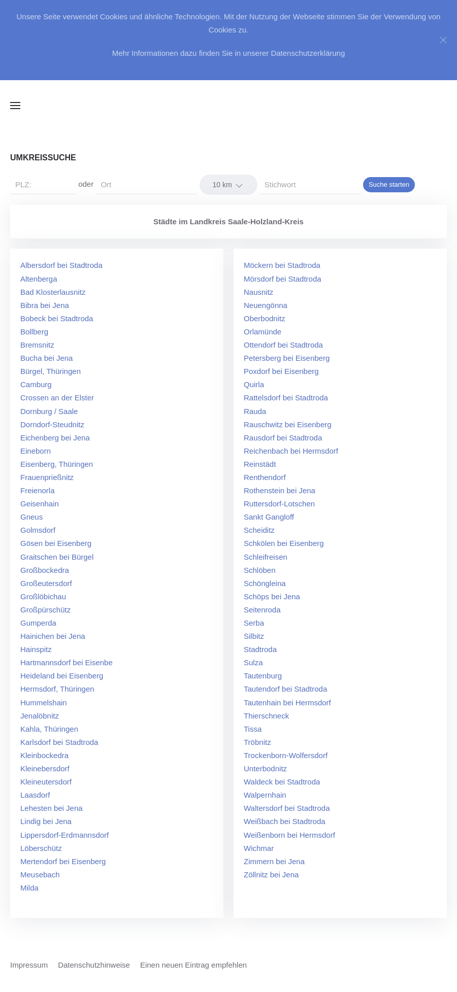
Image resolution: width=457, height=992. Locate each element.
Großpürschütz (45, 609)
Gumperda (38, 623)
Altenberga (38, 279)
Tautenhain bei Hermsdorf (287, 702)
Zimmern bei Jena (274, 861)
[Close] (443, 40)
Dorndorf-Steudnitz (52, 424)
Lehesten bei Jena (51, 808)
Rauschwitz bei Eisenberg (288, 424)
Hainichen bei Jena (52, 636)
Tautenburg (263, 675)
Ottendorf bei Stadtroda (283, 344)
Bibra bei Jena (44, 305)
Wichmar (259, 848)
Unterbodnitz (265, 768)
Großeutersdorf (46, 583)
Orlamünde (262, 331)
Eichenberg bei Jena (55, 437)
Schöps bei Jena (272, 596)
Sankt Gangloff (269, 516)
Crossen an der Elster (57, 397)
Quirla (254, 384)
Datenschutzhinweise (94, 965)
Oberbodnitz (264, 318)
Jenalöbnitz (39, 715)
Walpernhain (265, 795)
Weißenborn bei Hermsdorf (289, 835)
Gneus (31, 516)
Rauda (255, 411)
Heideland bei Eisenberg (61, 675)
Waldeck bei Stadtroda (282, 781)
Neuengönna (265, 305)
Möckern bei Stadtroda (282, 265)
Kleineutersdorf (46, 781)
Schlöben (260, 570)
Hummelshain (43, 702)
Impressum (29, 965)
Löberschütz (41, 848)
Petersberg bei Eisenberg (287, 358)
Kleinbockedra (44, 755)
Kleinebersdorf (45, 768)
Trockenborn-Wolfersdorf (286, 755)
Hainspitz (36, 649)
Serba (254, 623)
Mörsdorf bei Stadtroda (282, 279)
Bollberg (34, 331)
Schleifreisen (265, 557)
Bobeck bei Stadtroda (56, 318)
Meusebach (40, 874)
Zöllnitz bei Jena (271, 874)
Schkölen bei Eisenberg (284, 543)
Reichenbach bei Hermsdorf (291, 451)
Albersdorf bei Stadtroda (61, 265)
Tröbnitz (257, 742)
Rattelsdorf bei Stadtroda (286, 397)
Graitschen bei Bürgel (56, 557)
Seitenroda (262, 609)
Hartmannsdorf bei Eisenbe (66, 662)
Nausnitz (258, 292)
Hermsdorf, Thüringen (57, 689)
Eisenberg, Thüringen (56, 464)
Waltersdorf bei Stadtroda (287, 808)
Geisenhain (39, 503)
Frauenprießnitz (47, 477)
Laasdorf (35, 795)
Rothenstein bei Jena (279, 490)
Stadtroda (260, 649)
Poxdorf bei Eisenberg (281, 371)
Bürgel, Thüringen (50, 371)
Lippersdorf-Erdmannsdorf (64, 835)
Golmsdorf (37, 530)
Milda (29, 887)
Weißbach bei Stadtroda (284, 821)
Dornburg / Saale (49, 411)
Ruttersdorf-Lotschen (279, 503)
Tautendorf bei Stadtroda (285, 689)
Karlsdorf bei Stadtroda (59, 742)
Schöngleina (265, 583)
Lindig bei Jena (46, 821)
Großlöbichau (43, 596)
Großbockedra (44, 570)
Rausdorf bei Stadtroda (283, 437)
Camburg (36, 384)
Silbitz (254, 636)
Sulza (253, 662)
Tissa (253, 729)
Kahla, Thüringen (49, 729)
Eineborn (35, 451)
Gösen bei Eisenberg (55, 543)
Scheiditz (259, 530)
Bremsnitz (37, 344)
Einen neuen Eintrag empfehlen (193, 965)
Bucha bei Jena (46, 358)
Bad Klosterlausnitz (52, 292)
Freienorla (37, 490)
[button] (15, 105)
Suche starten (389, 184)
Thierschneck (266, 715)
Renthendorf (265, 477)
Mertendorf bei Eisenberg (63, 861)
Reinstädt (260, 464)
